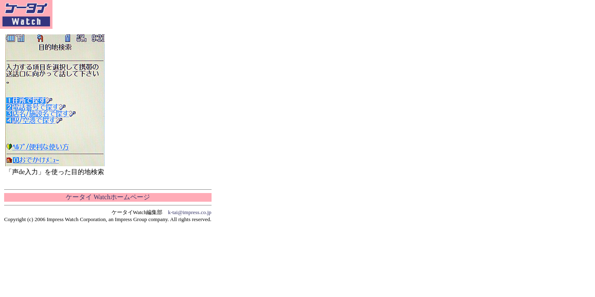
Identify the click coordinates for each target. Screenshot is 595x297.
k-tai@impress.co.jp (189, 212)
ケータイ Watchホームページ (108, 196)
